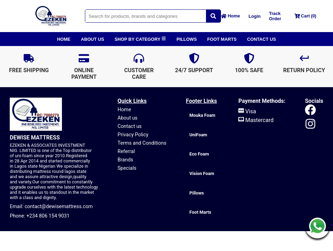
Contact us (130, 126)
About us (127, 118)
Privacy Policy (133, 135)
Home (124, 110)
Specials (127, 168)
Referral (126, 151)
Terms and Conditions (142, 143)
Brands (125, 160)
